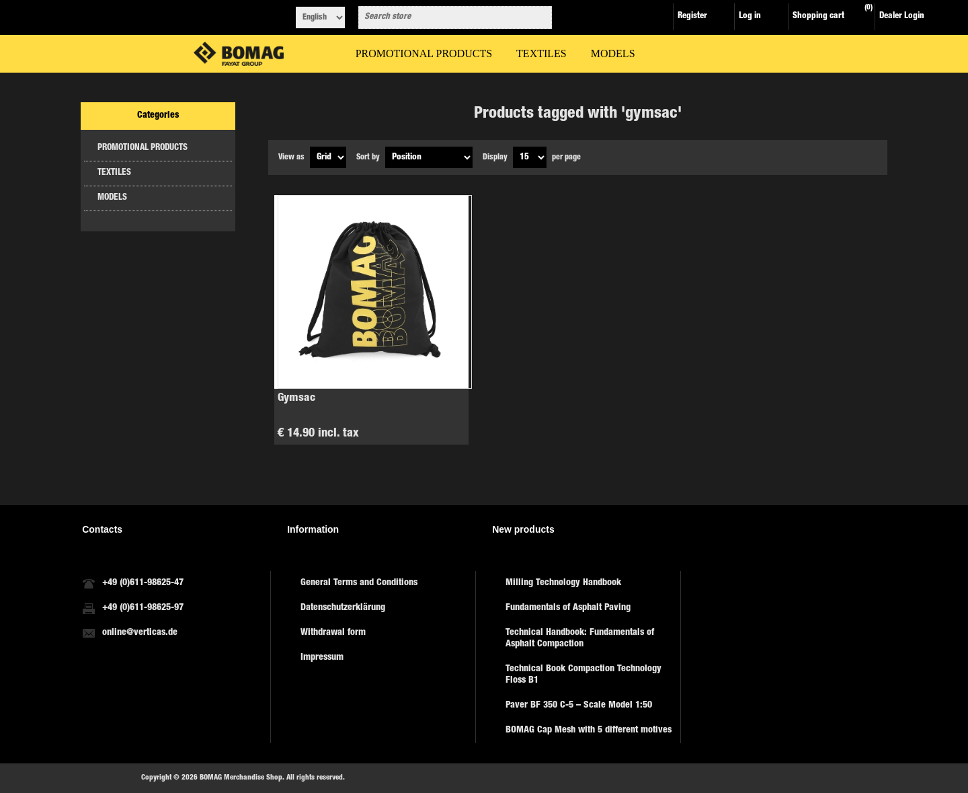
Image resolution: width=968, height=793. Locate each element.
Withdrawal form (333, 633)
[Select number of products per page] (530, 157)
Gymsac (296, 398)
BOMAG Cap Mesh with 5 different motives (589, 730)
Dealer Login (901, 16)
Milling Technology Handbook (563, 583)
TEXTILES (114, 173)
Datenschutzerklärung (342, 608)
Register (692, 16)
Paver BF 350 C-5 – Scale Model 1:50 (579, 705)
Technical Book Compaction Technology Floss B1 (583, 675)
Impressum (322, 658)
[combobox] (443, 17)
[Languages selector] (320, 17)
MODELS (112, 198)
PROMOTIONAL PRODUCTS (142, 148)
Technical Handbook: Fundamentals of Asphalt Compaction (580, 638)
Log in (750, 16)
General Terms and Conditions (358, 583)
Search (539, 17)
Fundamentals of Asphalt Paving (568, 608)
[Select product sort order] (429, 157)
